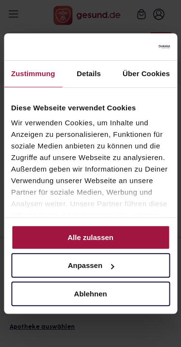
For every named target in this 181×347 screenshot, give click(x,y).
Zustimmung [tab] (33, 73)
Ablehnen (90, 294)
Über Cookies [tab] (146, 73)
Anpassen (91, 265)
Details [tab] (89, 73)
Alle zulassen (90, 237)
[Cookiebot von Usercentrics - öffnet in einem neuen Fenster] (129, 46)
